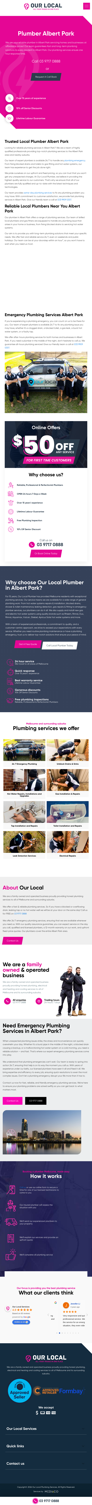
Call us (23, 1187)
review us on (21, 1322)
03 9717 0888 (49, 61)
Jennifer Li (65, 1304)
